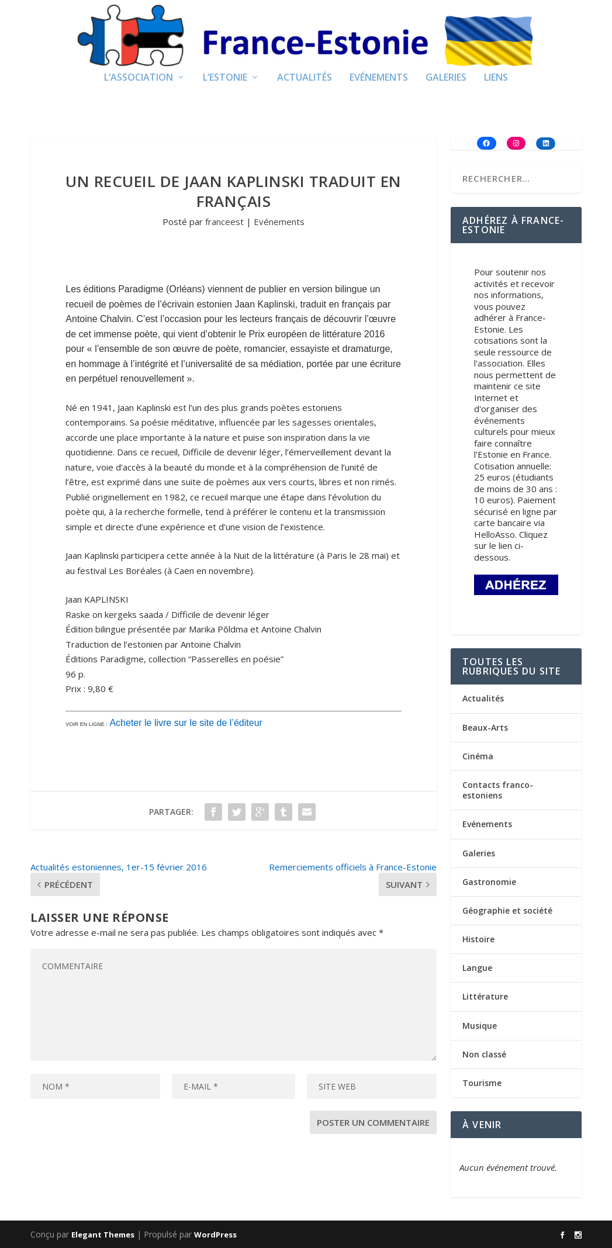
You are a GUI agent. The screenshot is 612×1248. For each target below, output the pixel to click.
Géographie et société (507, 910)
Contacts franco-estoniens (497, 790)
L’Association (138, 78)
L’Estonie (225, 78)
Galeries (446, 78)
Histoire (478, 939)
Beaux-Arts (485, 727)
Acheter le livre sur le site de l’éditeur (185, 723)
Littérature (485, 996)
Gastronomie (489, 881)
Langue (477, 967)
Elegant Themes (102, 1234)
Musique (479, 1025)
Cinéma (477, 756)
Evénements (379, 78)
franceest (224, 221)
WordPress (215, 1234)
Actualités (304, 78)
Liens (496, 78)
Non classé (484, 1054)
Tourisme (482, 1082)
